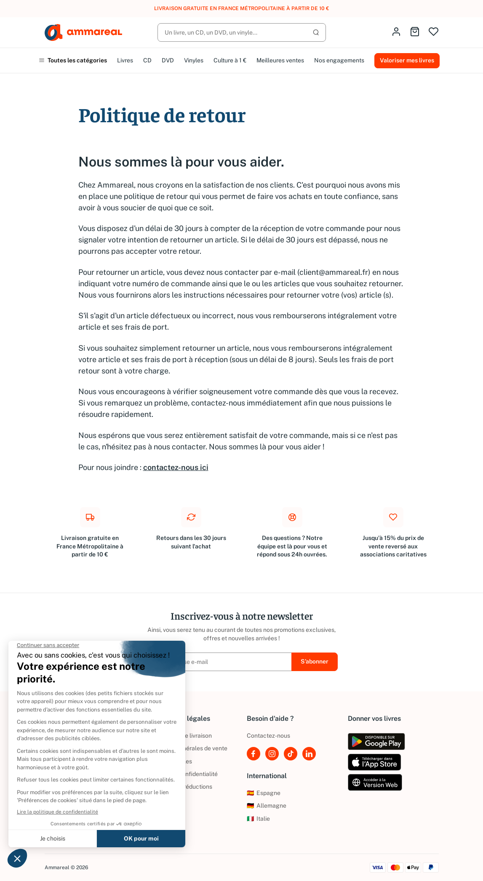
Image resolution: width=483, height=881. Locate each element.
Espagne (263, 793)
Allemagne (266, 805)
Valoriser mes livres (407, 60)
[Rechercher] (241, 32)
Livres (125, 60)
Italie (258, 818)
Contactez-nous (268, 735)
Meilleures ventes (280, 60)
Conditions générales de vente (186, 748)
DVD (168, 60)
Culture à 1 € (229, 60)
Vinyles (193, 60)
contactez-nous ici (175, 467)
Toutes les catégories (73, 60)
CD (147, 60)
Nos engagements (339, 60)
